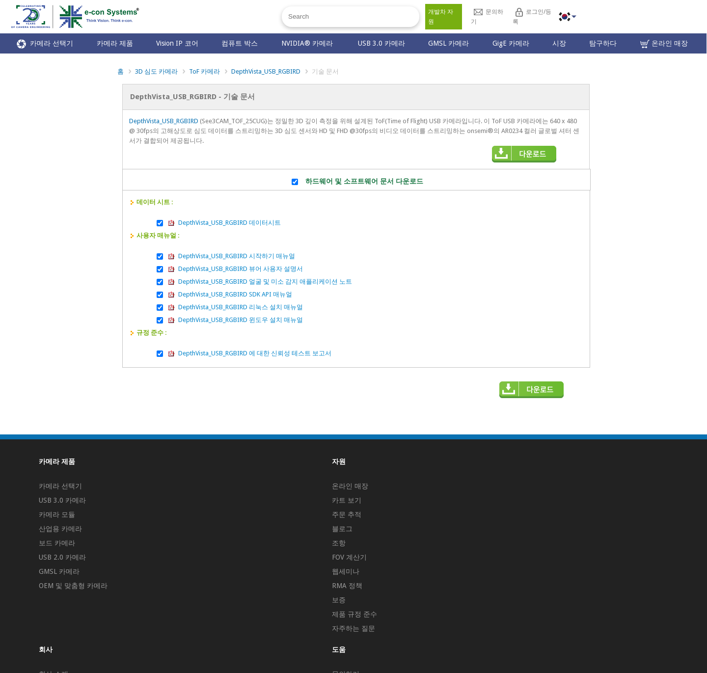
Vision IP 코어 (177, 43)
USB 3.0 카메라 (381, 43)
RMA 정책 (347, 586)
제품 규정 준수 (354, 614)
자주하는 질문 (353, 628)
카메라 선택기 (45, 44)
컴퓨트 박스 (239, 43)
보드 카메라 (57, 543)
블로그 (342, 529)
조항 (339, 543)
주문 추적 (346, 514)
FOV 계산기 (349, 557)
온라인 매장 (664, 44)
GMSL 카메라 (448, 43)
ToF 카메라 (204, 71)
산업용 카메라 (60, 529)
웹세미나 (345, 571)
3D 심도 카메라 (156, 71)
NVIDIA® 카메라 (308, 43)
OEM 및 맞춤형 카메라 (73, 586)
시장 (559, 43)
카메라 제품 (115, 43)
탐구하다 (603, 43)
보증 (339, 600)
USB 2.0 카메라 (62, 557)
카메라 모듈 (57, 514)
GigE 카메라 (510, 43)
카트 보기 (346, 500)
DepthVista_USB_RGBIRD (265, 71)
